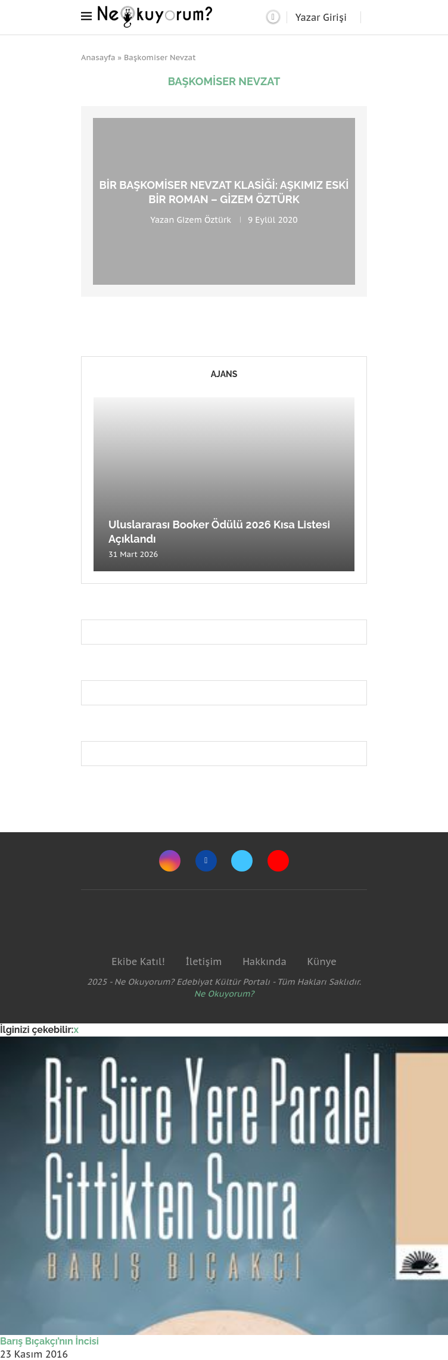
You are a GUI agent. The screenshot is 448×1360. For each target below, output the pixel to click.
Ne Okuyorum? (224, 993)
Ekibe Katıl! (137, 961)
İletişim (203, 961)
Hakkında (264, 961)
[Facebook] (206, 861)
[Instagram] (170, 861)
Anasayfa (98, 57)
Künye (321, 961)
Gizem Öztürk (204, 219)
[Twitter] (242, 861)
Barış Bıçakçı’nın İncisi (49, 1341)
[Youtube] (278, 861)
